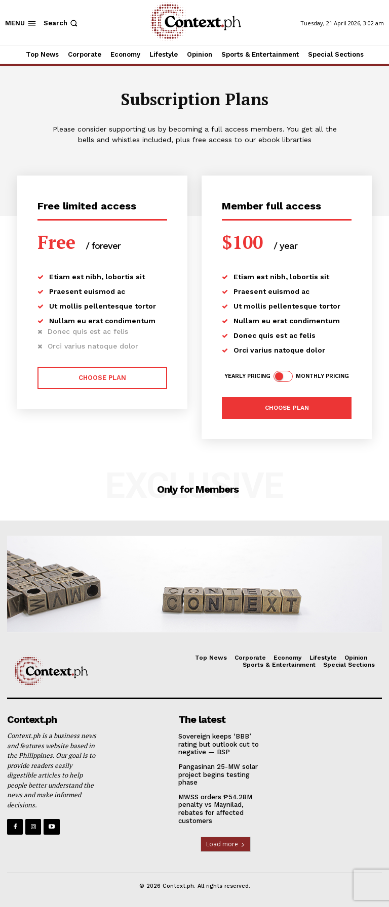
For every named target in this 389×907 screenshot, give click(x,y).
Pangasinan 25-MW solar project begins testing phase (218, 774)
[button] (62, 23)
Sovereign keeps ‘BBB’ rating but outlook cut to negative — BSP (218, 744)
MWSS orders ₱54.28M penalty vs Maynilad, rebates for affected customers (215, 809)
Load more (225, 844)
